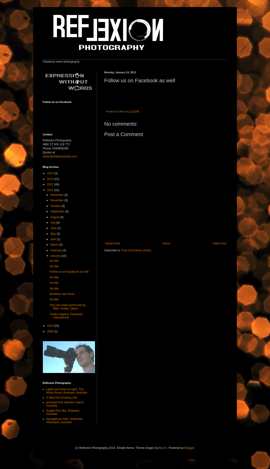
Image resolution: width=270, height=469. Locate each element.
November (57, 200)
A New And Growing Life (61, 397)
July (53, 222)
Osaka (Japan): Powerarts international (66, 316)
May (53, 233)
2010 (50, 325)
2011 (50, 190)
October (55, 206)
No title (54, 260)
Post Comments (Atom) (136, 250)
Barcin (163, 448)
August (55, 217)
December (57, 195)
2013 (50, 179)
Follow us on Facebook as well (69, 271)
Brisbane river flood (62, 294)
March (54, 244)
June (53, 228)
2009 (50, 331)
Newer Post (112, 243)
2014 (50, 173)
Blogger (189, 448)
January (55, 255)
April (53, 239)
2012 (50, 184)
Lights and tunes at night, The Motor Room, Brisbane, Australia (66, 391)
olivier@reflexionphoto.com (60, 156)
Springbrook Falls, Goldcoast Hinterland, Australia (64, 420)
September (57, 211)
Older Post (219, 243)
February (56, 250)
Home (166, 243)
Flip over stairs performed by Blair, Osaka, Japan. (68, 306)
